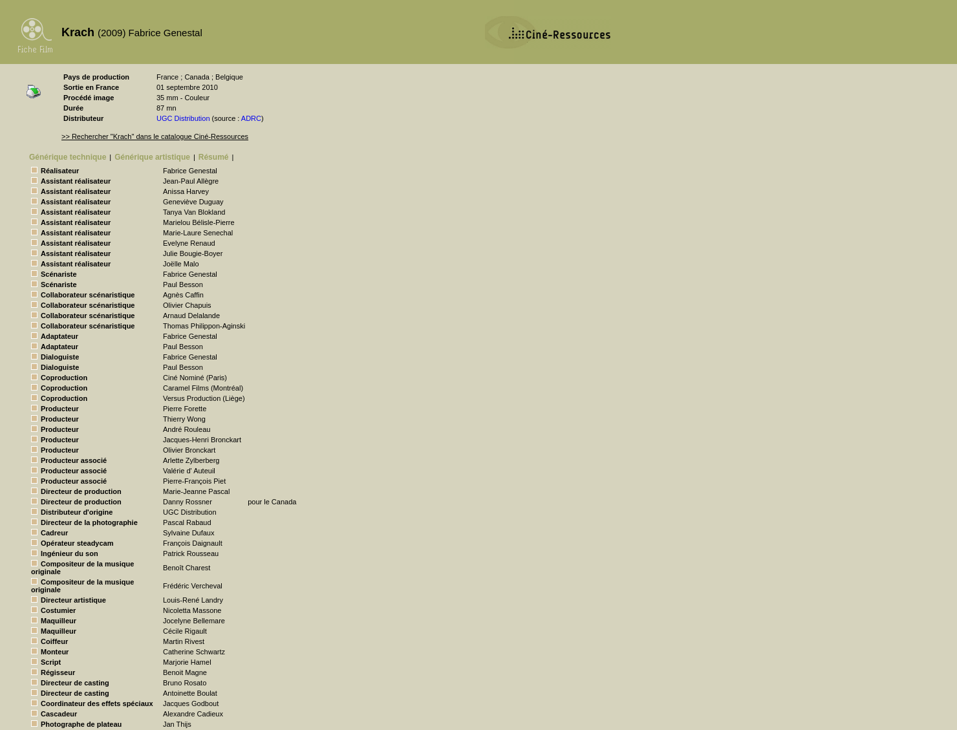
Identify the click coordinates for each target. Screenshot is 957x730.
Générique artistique (152, 157)
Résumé (214, 157)
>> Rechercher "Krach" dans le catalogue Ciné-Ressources (154, 136)
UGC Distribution (183, 118)
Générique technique (67, 157)
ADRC (251, 118)
